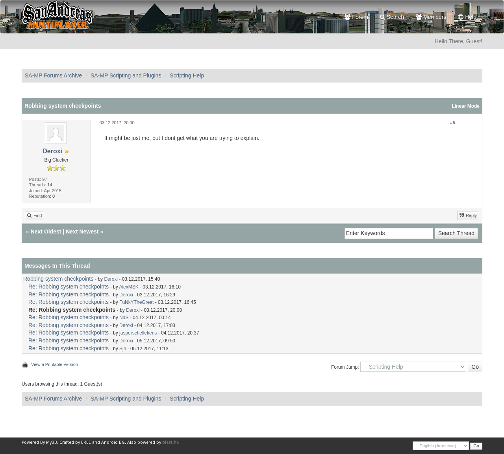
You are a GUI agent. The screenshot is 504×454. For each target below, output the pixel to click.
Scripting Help (187, 75)
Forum (356, 17)
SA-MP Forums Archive (53, 75)
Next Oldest (46, 231)
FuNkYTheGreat (136, 302)
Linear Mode (466, 106)
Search (392, 17)
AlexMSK (128, 287)
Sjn (122, 348)
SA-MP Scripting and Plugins (126, 75)
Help (467, 17)
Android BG (113, 442)
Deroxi (52, 151)
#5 (452, 122)
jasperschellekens (138, 333)
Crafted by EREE (75, 442)
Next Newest (82, 231)
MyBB (51, 442)
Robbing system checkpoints (58, 279)
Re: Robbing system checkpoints (68, 286)
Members (431, 17)
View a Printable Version (54, 364)
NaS (123, 317)
